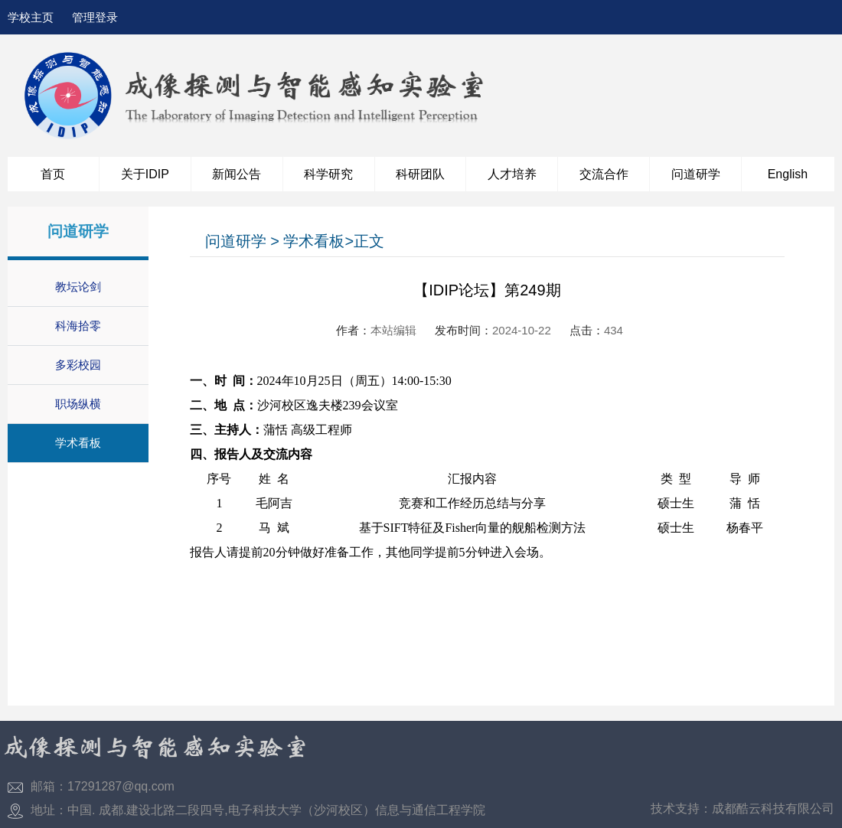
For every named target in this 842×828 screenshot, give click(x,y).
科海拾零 (78, 325)
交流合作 (603, 174)
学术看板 (78, 442)
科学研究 (328, 174)
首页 (53, 174)
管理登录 (95, 17)
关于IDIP (145, 174)
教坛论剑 (78, 286)
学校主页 (31, 17)
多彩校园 (78, 364)
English (788, 174)
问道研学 (695, 174)
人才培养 (512, 174)
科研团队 (420, 174)
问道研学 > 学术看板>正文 (294, 241)
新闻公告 (236, 174)
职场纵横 (78, 403)
